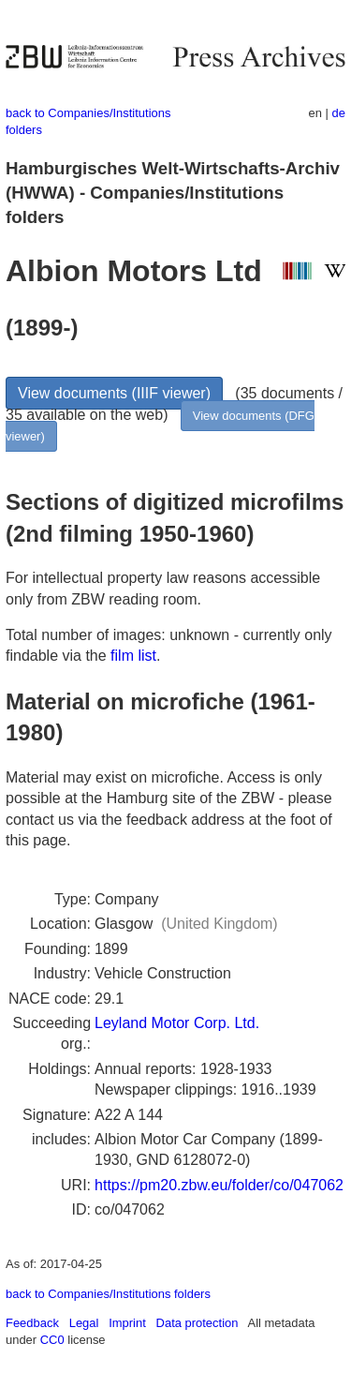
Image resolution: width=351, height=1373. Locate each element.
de (338, 113)
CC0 (52, 1340)
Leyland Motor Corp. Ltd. (177, 1023)
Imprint (127, 1323)
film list (133, 656)
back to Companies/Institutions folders (108, 1294)
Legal (84, 1323)
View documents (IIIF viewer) (114, 393)
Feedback (32, 1323)
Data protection (197, 1323)
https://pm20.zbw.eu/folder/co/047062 (219, 1185)
